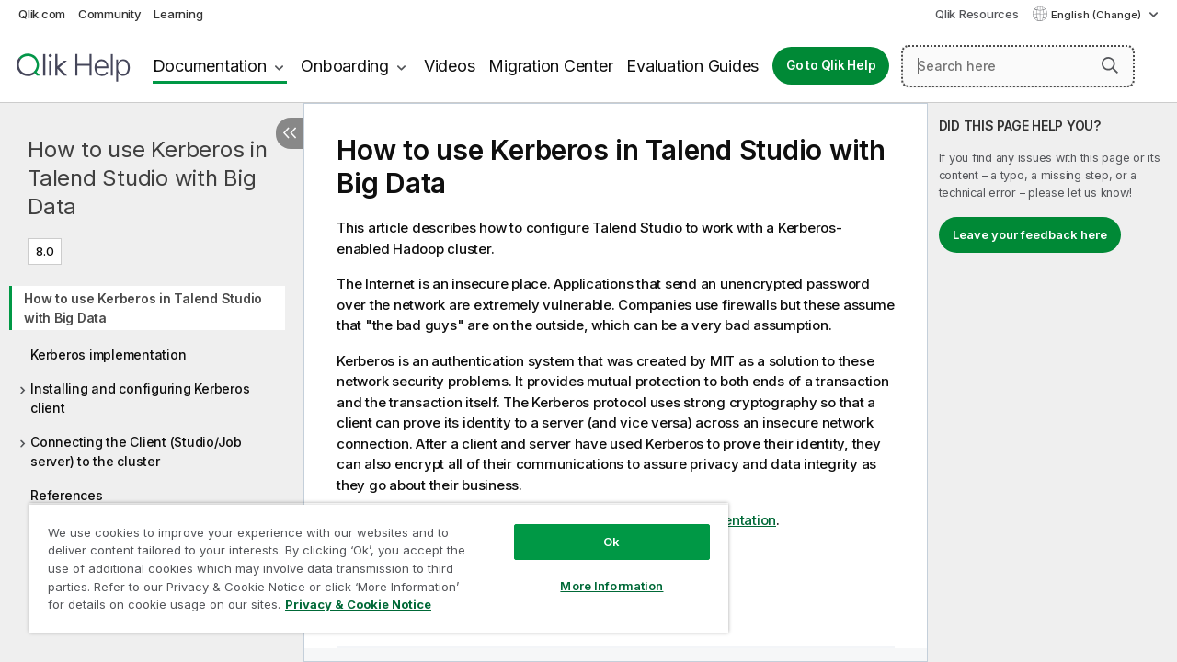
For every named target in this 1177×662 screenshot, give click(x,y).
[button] (1110, 65)
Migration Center (550, 65)
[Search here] (1018, 66)
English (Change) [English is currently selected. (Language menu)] (1097, 14)
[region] (370, 561)
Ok (597, 527)
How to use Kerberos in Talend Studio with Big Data (148, 178)
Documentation (210, 65)
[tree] (151, 390)
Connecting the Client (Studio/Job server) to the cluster (136, 451)
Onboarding (345, 65)
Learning (178, 13)
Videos (449, 65)
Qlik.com (41, 13)
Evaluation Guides (692, 65)
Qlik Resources (977, 13)
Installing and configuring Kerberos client (139, 398)
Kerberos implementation (108, 354)
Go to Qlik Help (830, 65)
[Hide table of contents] (289, 133)
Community (110, 13)
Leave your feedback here (1030, 234)
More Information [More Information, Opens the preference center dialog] (597, 572)
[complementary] (1052, 382)
